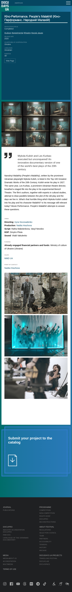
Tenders (43, 544)
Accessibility (45, 542)
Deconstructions (47, 522)
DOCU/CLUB (44, 561)
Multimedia (8, 564)
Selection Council (47, 533)
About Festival (46, 527)
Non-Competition (47, 513)
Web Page (10, 61)
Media (6, 555)
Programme (45, 507)
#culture (7, 33)
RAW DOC (7, 535)
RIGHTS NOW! (44, 516)
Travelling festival (48, 558)
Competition (44, 510)
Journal (7, 507)
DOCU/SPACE (44, 564)
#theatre (27, 33)
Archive (42, 550)
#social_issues (37, 33)
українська (19, 3)
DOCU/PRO (43, 519)
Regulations (45, 530)
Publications (9, 510)
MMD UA (8, 258)
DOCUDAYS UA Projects (50, 555)
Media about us (10, 558)
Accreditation (9, 561)
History (42, 547)
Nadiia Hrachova (24, 225)
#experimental (17, 33)
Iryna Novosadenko (23, 222)
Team (41, 536)
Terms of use (9, 569)
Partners (43, 539)
